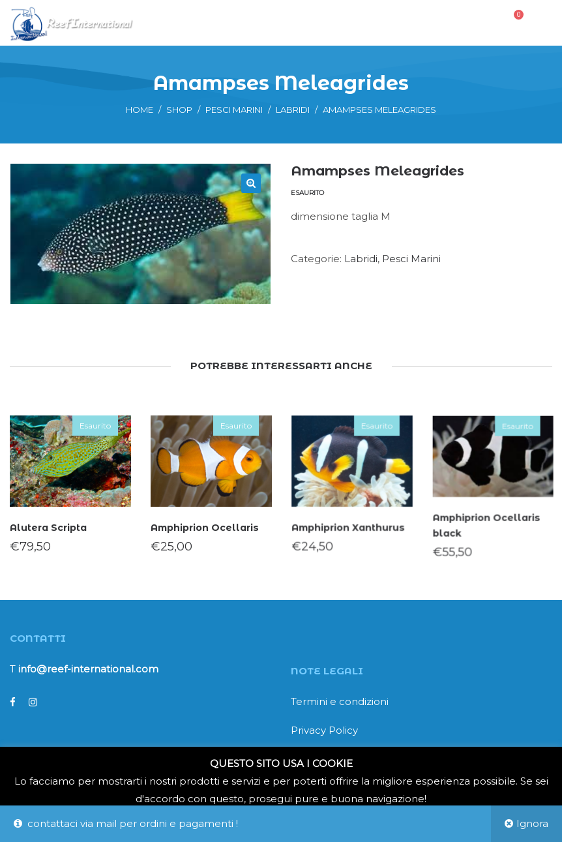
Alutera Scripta (48, 527)
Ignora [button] (532, 823)
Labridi (293, 109)
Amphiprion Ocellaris (205, 527)
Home (139, 109)
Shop (179, 109)
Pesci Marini (234, 109)
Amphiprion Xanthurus (348, 526)
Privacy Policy (324, 730)
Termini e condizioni (340, 701)
